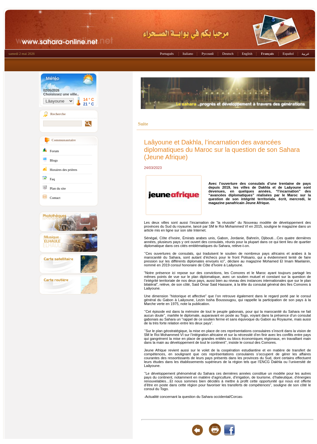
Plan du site (58, 188)
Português (167, 53)
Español (288, 53)
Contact (55, 198)
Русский (208, 53)
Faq (52, 179)
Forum (54, 151)
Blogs (54, 160)
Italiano (188, 53)
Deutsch (228, 53)
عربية (306, 53)
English (247, 53)
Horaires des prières (63, 170)
